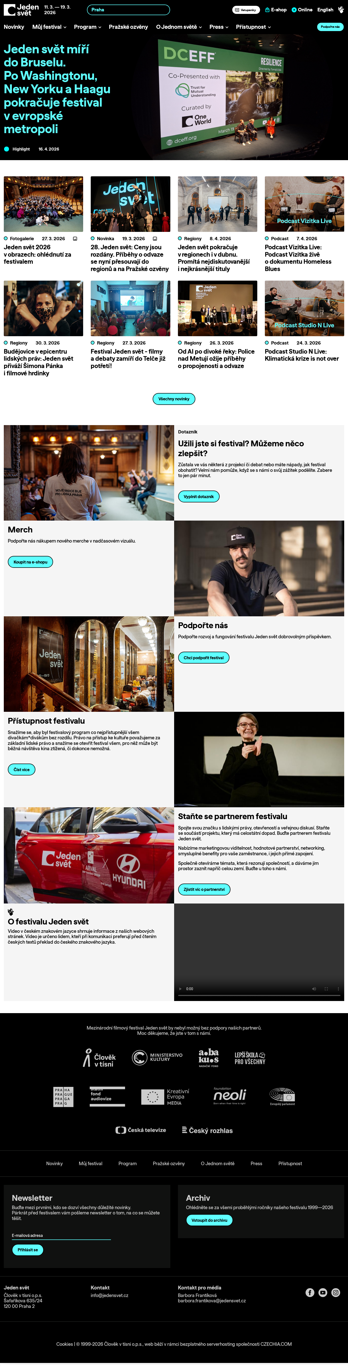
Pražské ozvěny (128, 26)
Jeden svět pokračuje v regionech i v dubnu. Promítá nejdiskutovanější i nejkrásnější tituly (214, 257)
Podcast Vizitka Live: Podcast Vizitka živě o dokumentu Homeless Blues (298, 257)
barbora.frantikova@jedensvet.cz (212, 1300)
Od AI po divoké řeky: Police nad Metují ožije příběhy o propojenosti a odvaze (216, 359)
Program (85, 26)
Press (217, 26)
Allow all (306, 1329)
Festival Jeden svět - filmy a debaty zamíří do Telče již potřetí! (128, 359)
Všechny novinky (174, 399)
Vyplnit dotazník (199, 496)
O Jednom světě (176, 26)
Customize (306, 1339)
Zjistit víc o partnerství (204, 889)
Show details (78, 1360)
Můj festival (46, 26)
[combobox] (128, 10)
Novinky (14, 26)
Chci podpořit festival (204, 657)
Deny (306, 1350)
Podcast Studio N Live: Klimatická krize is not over (302, 355)
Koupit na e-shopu (30, 562)
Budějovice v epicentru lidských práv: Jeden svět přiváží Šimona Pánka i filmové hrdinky (38, 362)
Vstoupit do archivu (209, 1220)
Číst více (22, 769)
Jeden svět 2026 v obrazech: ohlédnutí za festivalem (37, 254)
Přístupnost (251, 26)
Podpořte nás (330, 26)
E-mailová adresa (28, 1228)
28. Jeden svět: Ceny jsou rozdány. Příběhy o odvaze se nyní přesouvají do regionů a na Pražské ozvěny (130, 257)
